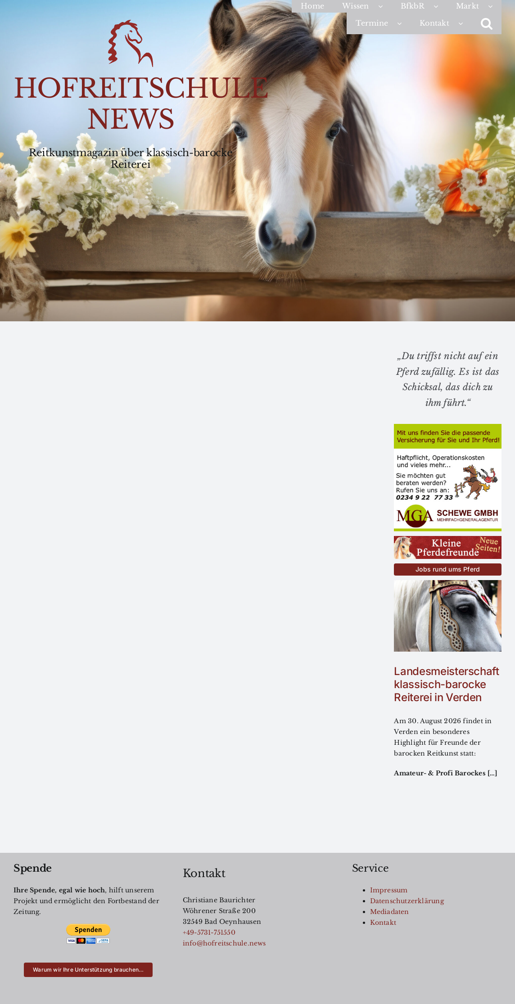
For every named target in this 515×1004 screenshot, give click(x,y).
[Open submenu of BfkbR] (440, 6)
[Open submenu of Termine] (404, 23)
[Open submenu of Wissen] (385, 6)
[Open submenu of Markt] (494, 6)
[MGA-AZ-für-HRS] (447, 427)
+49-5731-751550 (209, 932)
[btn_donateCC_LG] (88, 927)
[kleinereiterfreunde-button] (447, 539)
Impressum (389, 890)
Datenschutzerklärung (407, 901)
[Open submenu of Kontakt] (465, 23)
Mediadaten (389, 912)
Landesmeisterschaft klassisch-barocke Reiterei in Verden (446, 684)
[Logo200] (130, 23)
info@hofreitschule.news (224, 943)
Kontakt (383, 922)
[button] (486, 23)
